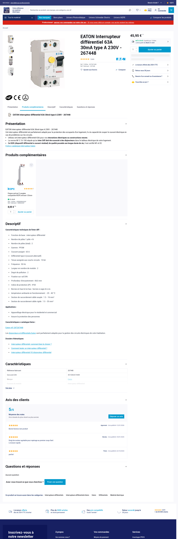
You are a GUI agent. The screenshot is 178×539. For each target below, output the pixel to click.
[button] (87, 59)
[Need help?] (155, 2)
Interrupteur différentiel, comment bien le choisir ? (31, 344)
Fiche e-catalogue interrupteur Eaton (20, 146)
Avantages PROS (138, 537)
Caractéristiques (66, 107)
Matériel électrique (117, 495)
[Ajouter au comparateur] (121, 70)
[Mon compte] (160, 10)
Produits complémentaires (32, 107)
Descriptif (51, 107)
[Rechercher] (130, 10)
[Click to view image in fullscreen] (47, 62)
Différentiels (103, 495)
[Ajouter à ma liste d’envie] (88, 70)
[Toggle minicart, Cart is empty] (171, 10)
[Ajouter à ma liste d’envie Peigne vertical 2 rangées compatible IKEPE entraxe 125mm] (31, 165)
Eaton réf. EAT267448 (14, 328)
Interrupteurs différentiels (54, 495)
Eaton (94, 495)
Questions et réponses (86, 107)
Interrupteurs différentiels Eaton (77, 495)
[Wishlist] (138, 10)
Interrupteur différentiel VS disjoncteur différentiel (31, 352)
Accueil (5, 28)
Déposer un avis (116, 416)
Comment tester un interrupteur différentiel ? (29, 348)
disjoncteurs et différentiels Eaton (22, 333)
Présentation (13, 107)
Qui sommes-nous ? (62, 537)
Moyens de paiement (101, 537)
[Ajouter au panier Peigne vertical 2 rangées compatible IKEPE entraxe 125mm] (25, 212)
